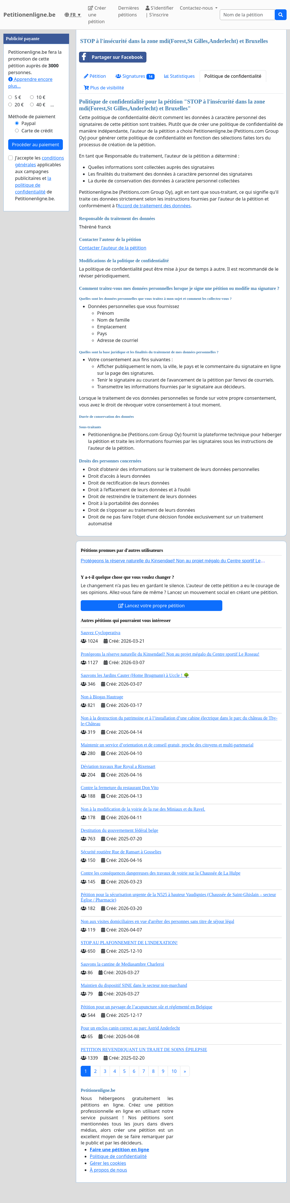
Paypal (29, 123)
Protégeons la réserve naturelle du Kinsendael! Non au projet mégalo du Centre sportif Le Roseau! (170, 654)
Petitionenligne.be (29, 14)
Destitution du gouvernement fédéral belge (119, 830)
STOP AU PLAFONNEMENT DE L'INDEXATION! (129, 942)
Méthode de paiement (32, 116)
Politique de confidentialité (232, 76)
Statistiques (179, 76)
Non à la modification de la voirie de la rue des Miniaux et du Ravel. (143, 809)
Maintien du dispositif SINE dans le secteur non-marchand (134, 985)
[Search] (247, 14)
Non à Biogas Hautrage (102, 696)
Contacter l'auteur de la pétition (112, 248)
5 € (18, 97)
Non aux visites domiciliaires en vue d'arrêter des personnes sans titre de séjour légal (157, 921)
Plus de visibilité (104, 88)
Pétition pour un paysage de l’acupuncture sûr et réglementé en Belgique (146, 1006)
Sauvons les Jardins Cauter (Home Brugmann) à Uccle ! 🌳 (135, 675)
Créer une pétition (97, 15)
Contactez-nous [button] (197, 8)
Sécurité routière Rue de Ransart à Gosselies (121, 851)
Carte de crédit (37, 131)
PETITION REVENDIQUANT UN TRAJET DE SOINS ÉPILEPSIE (144, 1049)
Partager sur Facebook (111, 57)
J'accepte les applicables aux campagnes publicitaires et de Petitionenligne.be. (39, 178)
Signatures (135, 76)
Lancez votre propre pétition (151, 605)
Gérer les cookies (108, 1163)
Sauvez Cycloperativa (100, 632)
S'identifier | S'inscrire (160, 11)
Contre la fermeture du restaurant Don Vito (120, 787)
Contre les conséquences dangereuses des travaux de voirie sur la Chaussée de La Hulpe (160, 873)
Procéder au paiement (35, 144)
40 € (40, 105)
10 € (40, 97)
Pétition (95, 76)
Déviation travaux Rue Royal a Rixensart (118, 766)
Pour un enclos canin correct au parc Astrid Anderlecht (130, 1028)
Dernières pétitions (128, 11)
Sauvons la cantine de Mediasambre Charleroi (122, 964)
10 (173, 1071)
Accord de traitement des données (154, 206)
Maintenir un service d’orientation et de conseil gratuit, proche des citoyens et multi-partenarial (167, 745)
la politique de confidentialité (33, 185)
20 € (19, 105)
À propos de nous (108, 1170)
